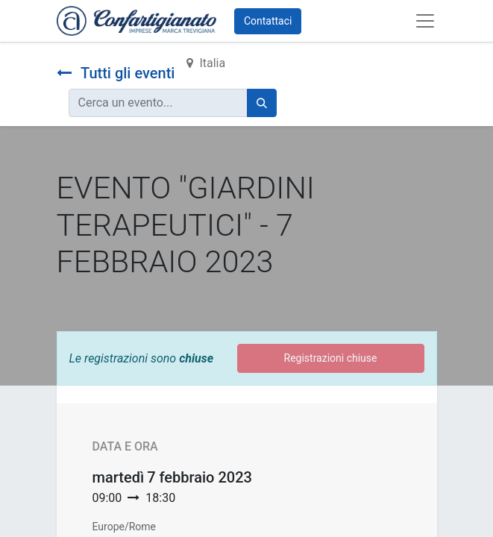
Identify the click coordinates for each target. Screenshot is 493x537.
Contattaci (268, 21)
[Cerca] (262, 103)
